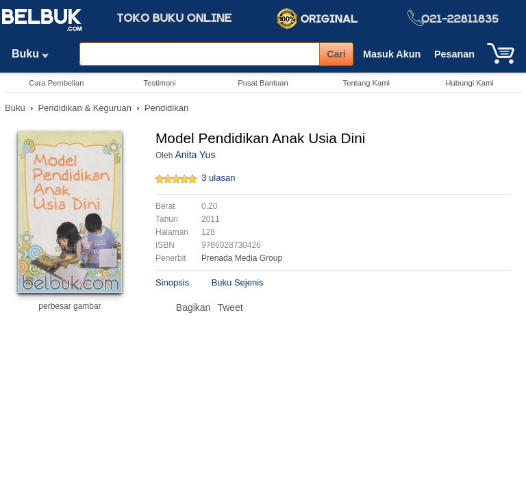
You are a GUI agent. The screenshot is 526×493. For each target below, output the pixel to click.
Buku (35, 54)
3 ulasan (218, 178)
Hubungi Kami (469, 83)
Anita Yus (195, 154)
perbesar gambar (69, 306)
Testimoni (160, 83)
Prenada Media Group (241, 258)
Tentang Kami (366, 83)
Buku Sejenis (238, 282)
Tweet (229, 307)
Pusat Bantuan (263, 83)
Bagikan (193, 307)
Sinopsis (172, 282)
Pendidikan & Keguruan (85, 108)
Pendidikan (166, 108)
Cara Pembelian (56, 83)
